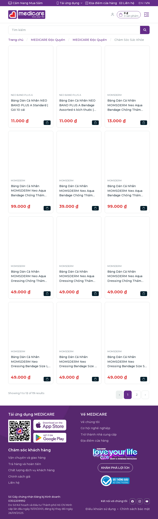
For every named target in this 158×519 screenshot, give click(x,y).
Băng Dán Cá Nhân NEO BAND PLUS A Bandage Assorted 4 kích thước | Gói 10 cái (77, 105)
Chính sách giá (19, 476)
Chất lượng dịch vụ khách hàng (31, 470)
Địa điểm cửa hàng (94, 440)
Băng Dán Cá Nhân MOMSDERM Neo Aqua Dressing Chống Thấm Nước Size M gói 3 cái (76, 276)
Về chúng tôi (90, 422)
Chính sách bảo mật (135, 509)
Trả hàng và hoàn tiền (24, 464)
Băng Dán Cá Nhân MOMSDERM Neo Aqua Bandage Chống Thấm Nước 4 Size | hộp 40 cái (29, 191)
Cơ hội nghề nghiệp (95, 428)
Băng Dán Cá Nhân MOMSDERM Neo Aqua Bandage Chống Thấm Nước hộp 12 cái (76, 191)
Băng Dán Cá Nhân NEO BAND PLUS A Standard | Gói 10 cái (29, 105)
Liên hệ (14, 483)
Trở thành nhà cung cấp (99, 434)
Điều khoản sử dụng (101, 509)
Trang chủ (15, 40)
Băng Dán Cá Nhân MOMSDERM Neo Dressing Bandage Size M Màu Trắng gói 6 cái (78, 361)
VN (147, 3)
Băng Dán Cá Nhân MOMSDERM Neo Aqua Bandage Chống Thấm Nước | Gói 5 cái (124, 105)
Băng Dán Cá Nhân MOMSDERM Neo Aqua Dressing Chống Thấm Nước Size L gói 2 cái (28, 276)
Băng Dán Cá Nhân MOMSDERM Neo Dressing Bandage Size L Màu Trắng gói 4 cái (29, 361)
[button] (129, 14)
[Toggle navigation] (146, 14)
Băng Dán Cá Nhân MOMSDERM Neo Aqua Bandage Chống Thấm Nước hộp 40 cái (124, 191)
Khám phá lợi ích (115, 468)
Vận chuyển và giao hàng (26, 458)
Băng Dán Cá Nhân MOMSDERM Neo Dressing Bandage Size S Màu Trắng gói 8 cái (126, 361)
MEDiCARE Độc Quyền (48, 40)
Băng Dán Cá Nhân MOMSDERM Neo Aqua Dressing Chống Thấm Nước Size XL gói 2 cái (124, 276)
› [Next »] (145, 395)
